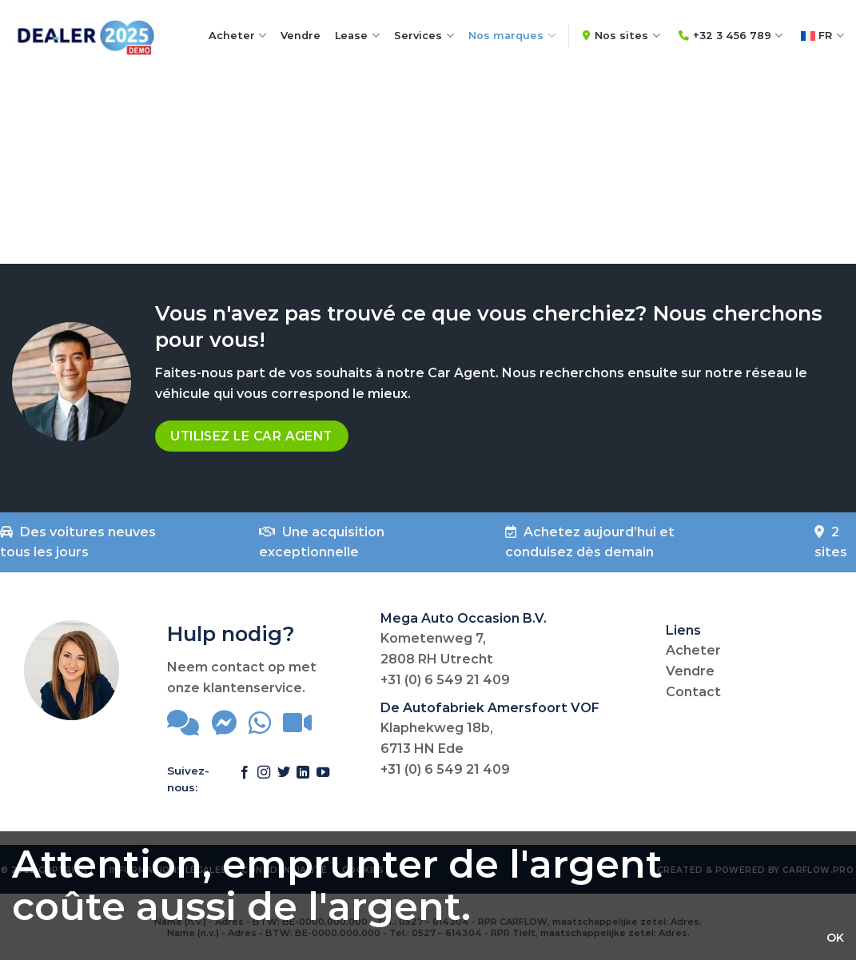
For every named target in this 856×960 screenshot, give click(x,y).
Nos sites (621, 35)
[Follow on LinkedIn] (303, 780)
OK (835, 937)
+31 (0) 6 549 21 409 (445, 679)
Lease (357, 35)
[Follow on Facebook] (244, 780)
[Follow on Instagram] (263, 780)
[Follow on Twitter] (283, 780)
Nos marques (511, 35)
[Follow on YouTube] (323, 780)
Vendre (301, 36)
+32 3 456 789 (731, 35)
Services (424, 35)
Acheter (238, 35)
